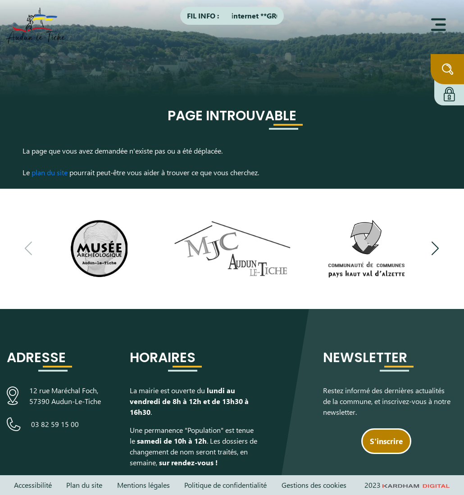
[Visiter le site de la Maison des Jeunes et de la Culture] (232, 248)
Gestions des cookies (314, 485)
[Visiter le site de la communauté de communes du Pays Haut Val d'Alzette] (366, 248)
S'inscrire (386, 441)
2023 (407, 485)
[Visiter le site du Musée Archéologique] (98, 248)
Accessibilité (33, 485)
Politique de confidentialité (225, 485)
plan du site (50, 172)
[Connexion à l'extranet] (449, 92)
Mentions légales (143, 485)
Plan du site (84, 485)
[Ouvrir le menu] (438, 24)
